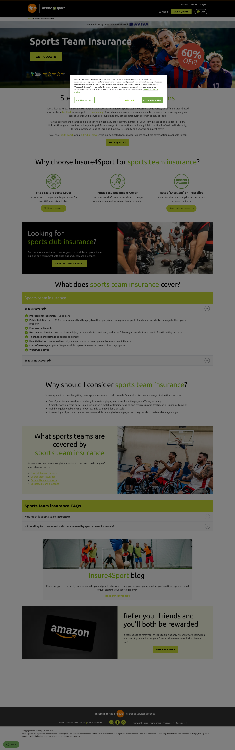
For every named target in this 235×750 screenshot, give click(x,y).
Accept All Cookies (152, 100)
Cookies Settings (84, 100)
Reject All (129, 100)
